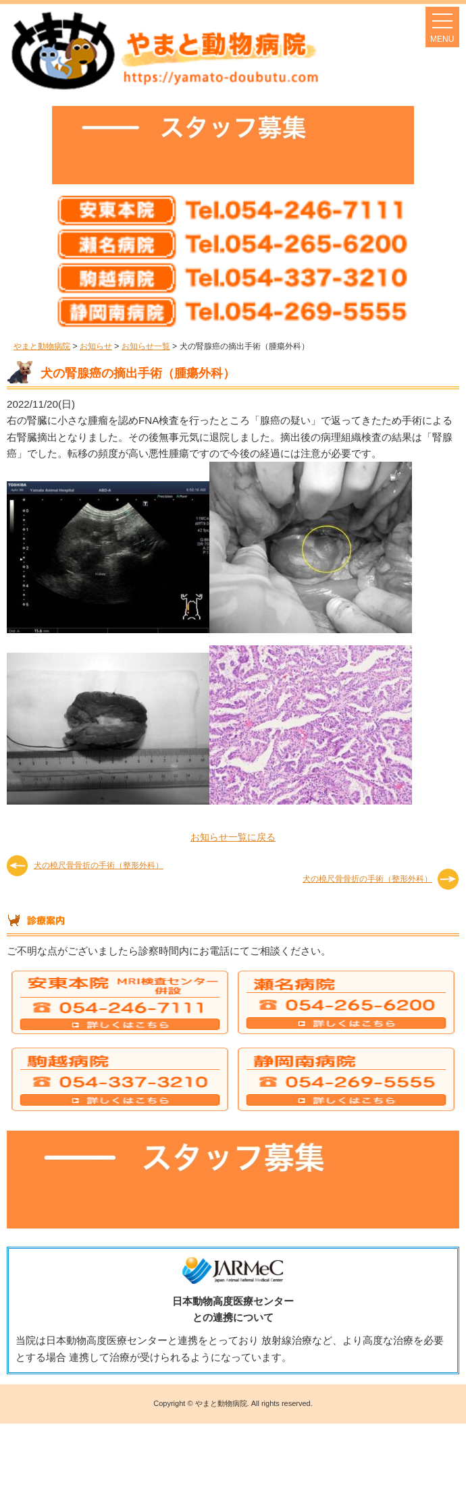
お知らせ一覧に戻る (233, 837)
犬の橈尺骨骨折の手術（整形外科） (98, 865)
